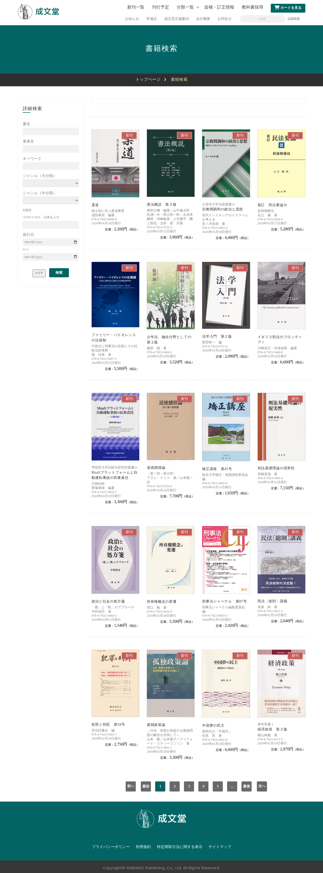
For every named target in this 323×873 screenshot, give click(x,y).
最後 (246, 786)
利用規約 (143, 847)
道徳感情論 (156, 468)
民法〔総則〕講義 (272, 601)
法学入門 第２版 (217, 336)
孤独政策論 (156, 725)
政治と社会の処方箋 (108, 601)
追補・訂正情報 (219, 7)
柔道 (95, 205)
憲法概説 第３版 (162, 204)
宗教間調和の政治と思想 (222, 209)
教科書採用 (252, 7)
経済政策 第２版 (272, 729)
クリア (39, 272)
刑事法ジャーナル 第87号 (224, 601)
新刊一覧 (135, 7)
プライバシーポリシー (111, 847)
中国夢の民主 (213, 725)
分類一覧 (185, 7)
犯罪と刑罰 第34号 (108, 724)
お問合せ (225, 19)
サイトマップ (219, 847)
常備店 (151, 19)
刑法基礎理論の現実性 (276, 468)
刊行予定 (160, 7)
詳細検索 (294, 18)
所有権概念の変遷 (162, 602)
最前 (145, 786)
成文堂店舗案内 (176, 19)
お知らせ (132, 19)
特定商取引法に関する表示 (179, 847)
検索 (59, 273)
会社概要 (203, 19)
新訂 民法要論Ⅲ (272, 205)
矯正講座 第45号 (217, 469)
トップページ (148, 79)
